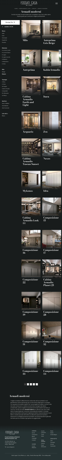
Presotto (4, 42)
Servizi (33, 432)
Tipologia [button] (4, 79)
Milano (3, 115)
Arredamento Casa (25, 8)
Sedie (42, 436)
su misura (4, 95)
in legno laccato (6, 57)
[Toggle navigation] (57, 3)
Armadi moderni (42, 8)
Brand (33, 436)
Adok (3, 33)
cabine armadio (6, 88)
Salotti (51, 432)
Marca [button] (3, 31)
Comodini (52, 442)
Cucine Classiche (43, 431)
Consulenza (34, 434)
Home (16, 8)
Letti (51, 440)
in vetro (4, 63)
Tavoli (42, 434)
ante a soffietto (5, 103)
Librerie (43, 443)
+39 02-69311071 (10, 447)
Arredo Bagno (53, 434)
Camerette (52, 446)
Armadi (34, 8)
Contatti (34, 440)
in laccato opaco (6, 52)
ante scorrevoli (5, 108)
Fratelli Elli (4, 40)
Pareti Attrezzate (43, 446)
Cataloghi (34, 438)
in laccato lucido (6, 50)
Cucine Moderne (34, 446)
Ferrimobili (4, 37)
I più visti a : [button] (5, 113)
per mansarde (5, 93)
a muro (3, 82)
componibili (5, 91)
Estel (3, 35)
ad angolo (4, 86)
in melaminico (5, 61)
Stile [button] (3, 69)
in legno (4, 54)
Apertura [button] (4, 101)
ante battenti (5, 105)
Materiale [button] (4, 48)
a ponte (4, 84)
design (3, 71)
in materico (4, 59)
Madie (51, 431)
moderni (4, 74)
